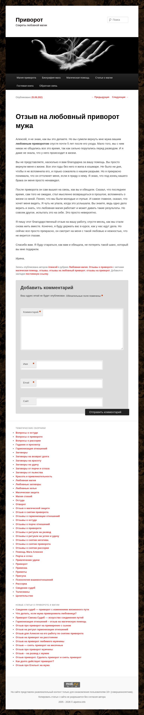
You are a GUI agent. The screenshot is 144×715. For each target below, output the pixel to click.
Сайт (26, 401)
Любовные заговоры (28, 484)
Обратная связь (48, 85)
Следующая (120, 97)
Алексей (52, 267)
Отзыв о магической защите (33, 508)
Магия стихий (24, 496)
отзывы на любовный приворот (67, 270)
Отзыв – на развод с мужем (32, 653)
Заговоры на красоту (28, 460)
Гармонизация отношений (31, 448)
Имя (28, 364)
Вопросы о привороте (29, 436)
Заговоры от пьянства (29, 472)
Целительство (24, 595)
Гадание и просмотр (28, 444)
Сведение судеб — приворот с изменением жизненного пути (52, 609)
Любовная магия (78, 267)
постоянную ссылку (37, 274)
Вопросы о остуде (27, 432)
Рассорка (21, 583)
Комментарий (32, 312)
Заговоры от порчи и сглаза (33, 468)
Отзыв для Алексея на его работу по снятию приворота (49, 633)
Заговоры (22, 452)
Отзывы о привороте (100, 267)
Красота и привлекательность (34, 476)
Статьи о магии (103, 77)
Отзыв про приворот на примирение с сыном (43, 625)
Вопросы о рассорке (28, 440)
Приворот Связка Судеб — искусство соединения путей (49, 617)
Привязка (21, 567)
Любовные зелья (26, 488)
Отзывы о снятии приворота (33, 544)
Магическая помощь (77, 77)
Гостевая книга (25, 85)
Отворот (21, 504)
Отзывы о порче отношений (33, 524)
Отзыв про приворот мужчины (34, 649)
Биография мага (51, 77)
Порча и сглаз (24, 556)
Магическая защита (27, 492)
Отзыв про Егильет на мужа (33, 665)
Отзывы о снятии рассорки (32, 548)
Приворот (29, 20)
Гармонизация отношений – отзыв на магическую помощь (51, 621)
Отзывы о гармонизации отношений (38, 516)
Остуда (20, 500)
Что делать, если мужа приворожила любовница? (46, 613)
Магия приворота (26, 77)
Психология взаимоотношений (34, 579)
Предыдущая (100, 97)
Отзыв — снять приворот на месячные (39, 645)
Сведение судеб (25, 587)
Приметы (21, 571)
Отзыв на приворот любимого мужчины (40, 641)
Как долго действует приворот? (35, 661)
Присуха (21, 575)
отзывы (43, 270)
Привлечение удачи (28, 560)
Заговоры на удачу (27, 464)
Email (28, 383)
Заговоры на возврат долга (32, 456)
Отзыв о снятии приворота (32, 512)
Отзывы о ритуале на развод (33, 532)
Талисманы (23, 591)
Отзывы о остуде (26, 520)
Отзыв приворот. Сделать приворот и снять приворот (48, 657)
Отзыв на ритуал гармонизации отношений (42, 629)
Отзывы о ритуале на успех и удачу (37, 536)
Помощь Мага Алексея (29, 551)
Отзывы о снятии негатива (32, 540)
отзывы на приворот (98, 270)
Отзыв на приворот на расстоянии (37, 637)
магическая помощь (27, 270)
